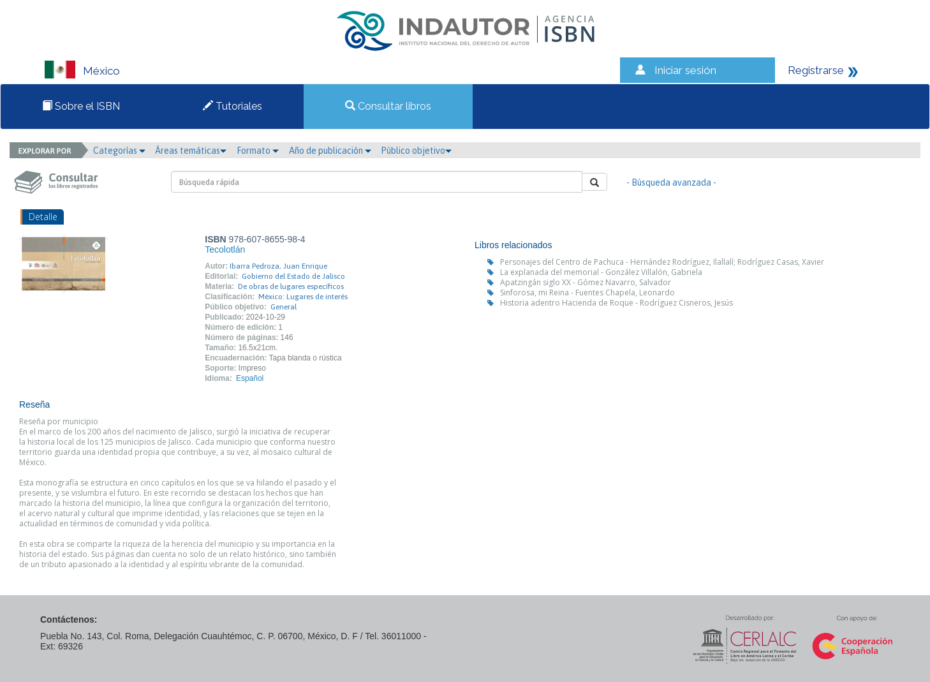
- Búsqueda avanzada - (671, 182)
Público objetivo (416, 150)
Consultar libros (388, 106)
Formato (258, 150)
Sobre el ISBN (81, 106)
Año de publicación (330, 150)
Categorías (119, 150)
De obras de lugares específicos (291, 286)
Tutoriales (232, 106)
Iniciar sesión (685, 70)
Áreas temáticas (190, 150)
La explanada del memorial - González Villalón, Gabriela (601, 272)
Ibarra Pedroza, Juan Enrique (278, 266)
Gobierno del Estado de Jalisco (293, 276)
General (283, 306)
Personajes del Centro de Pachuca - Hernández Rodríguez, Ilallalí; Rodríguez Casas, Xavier (662, 261)
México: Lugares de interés (303, 296)
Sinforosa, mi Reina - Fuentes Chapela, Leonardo (587, 292)
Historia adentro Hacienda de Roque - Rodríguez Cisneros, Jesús (616, 302)
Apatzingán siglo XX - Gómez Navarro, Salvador (585, 282)
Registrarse (816, 70)
